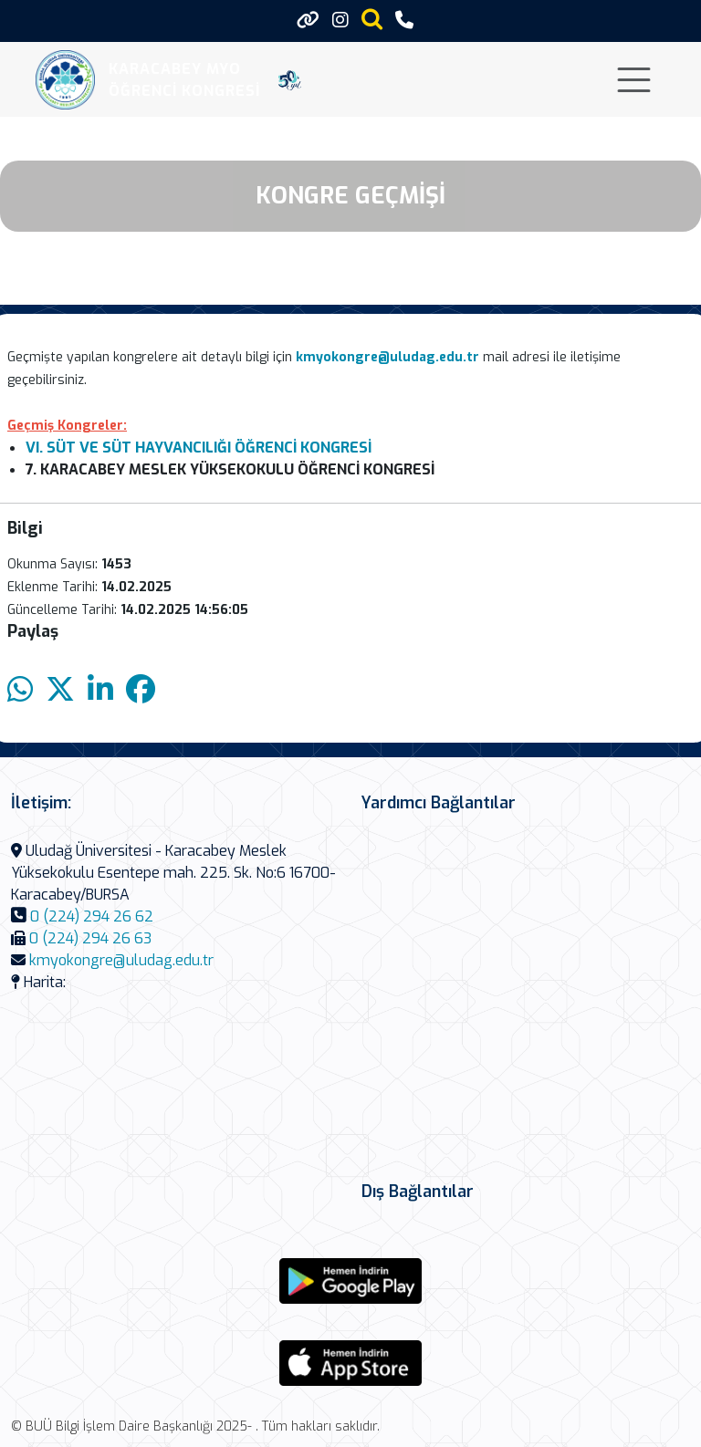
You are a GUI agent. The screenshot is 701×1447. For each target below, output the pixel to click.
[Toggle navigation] (633, 80)
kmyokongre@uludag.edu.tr (121, 960)
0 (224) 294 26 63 (90, 938)
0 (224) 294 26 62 (91, 916)
